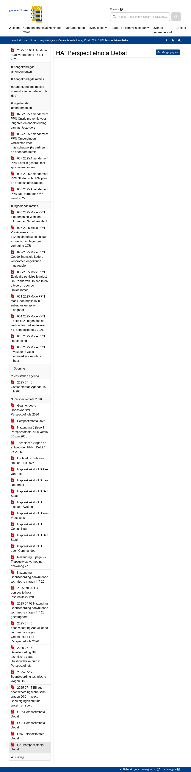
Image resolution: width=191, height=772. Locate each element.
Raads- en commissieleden (128, 27)
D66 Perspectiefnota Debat (27, 736)
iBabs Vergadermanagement (141, 769)
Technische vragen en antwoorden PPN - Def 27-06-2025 (28, 447)
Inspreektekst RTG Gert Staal (29, 493)
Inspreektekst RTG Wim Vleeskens (29, 515)
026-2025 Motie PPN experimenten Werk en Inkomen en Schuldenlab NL (29, 217)
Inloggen (173, 769)
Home (33, 40)
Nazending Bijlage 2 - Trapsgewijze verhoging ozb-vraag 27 (28, 562)
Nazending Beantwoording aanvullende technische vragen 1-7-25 (29, 577)
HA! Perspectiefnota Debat (27, 747)
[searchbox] (140, 16)
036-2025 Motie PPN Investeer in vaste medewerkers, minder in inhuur (28, 354)
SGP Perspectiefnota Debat (28, 725)
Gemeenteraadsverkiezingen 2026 (42, 30)
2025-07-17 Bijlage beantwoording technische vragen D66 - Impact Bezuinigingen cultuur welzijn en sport (28, 696)
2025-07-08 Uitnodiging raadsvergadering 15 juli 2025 (29, 55)
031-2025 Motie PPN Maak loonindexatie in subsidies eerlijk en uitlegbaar (28, 303)
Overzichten (96, 27)
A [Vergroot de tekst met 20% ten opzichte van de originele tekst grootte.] (173, 40)
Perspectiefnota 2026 (28, 421)
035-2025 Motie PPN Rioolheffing (28, 338)
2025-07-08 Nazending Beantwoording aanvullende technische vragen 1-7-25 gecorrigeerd (29, 610)
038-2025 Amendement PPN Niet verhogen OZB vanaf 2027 (29, 194)
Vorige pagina (167, 52)
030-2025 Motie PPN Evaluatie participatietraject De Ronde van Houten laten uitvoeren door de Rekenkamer (29, 281)
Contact (181, 27)
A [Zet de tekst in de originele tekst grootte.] (166, 40)
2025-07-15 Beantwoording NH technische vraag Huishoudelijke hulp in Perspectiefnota (25, 656)
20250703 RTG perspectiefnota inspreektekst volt (24, 592)
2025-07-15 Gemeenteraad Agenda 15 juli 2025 (28, 387)
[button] (176, 16)
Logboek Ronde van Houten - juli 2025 (27, 460)
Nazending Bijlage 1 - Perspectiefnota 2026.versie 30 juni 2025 (29, 432)
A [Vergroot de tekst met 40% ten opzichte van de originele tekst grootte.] (179, 40)
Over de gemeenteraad (162, 30)
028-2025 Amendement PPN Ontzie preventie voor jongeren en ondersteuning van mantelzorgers (29, 121)
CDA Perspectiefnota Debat (28, 714)
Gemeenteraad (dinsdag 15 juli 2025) (77, 40)
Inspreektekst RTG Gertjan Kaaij (26, 526)
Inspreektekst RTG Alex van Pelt (29, 471)
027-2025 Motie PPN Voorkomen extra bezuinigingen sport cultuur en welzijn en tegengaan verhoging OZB (29, 236)
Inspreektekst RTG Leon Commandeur (26, 548)
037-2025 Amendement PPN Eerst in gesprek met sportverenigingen (29, 163)
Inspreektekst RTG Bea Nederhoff (29, 482)
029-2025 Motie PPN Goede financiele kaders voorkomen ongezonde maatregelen (28, 259)
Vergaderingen (75, 27)
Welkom (14, 27)
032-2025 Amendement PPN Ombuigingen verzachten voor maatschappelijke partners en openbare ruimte (29, 143)
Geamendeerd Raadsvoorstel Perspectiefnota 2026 (25, 410)
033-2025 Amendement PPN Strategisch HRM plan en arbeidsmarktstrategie (29, 178)
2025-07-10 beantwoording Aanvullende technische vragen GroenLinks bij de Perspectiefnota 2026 (29, 632)
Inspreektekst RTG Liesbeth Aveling (26, 504)
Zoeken (114, 9)
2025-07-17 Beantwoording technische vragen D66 (28, 677)
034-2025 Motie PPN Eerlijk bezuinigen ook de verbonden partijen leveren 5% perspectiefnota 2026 (28, 323)
